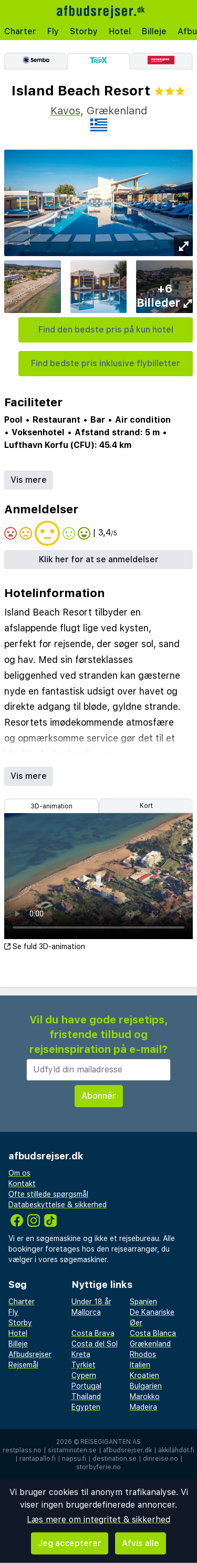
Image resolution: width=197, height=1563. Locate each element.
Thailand (86, 1396)
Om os (19, 1173)
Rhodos (143, 1354)
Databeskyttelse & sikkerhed (57, 1204)
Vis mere (29, 480)
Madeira (143, 1407)
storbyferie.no (98, 1467)
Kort (146, 805)
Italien (140, 1365)
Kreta (80, 1354)
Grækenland (150, 1344)
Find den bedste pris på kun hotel (105, 330)
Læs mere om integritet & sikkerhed (98, 1520)
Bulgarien (146, 1386)
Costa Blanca (153, 1333)
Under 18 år (91, 1301)
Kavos (65, 110)
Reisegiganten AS (110, 1441)
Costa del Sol (94, 1344)
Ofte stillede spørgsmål (48, 1194)
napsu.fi (74, 1458)
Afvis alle (140, 1543)
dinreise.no (160, 1458)
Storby (84, 31)
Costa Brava (93, 1333)
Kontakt (22, 1183)
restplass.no (22, 1450)
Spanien (143, 1301)
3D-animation (51, 806)
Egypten (85, 1407)
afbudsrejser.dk (127, 1450)
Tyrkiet (83, 1365)
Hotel (120, 31)
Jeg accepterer (69, 1543)
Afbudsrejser (29, 1354)
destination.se (114, 1458)
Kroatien (144, 1375)
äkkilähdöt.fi (176, 1450)
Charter (20, 31)
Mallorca (86, 1312)
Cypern (83, 1375)
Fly (53, 31)
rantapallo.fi (37, 1458)
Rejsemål (23, 1365)
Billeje (154, 31)
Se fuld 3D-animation (44, 946)
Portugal (86, 1386)
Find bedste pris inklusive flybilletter (105, 363)
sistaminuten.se (72, 1450)
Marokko (145, 1396)
